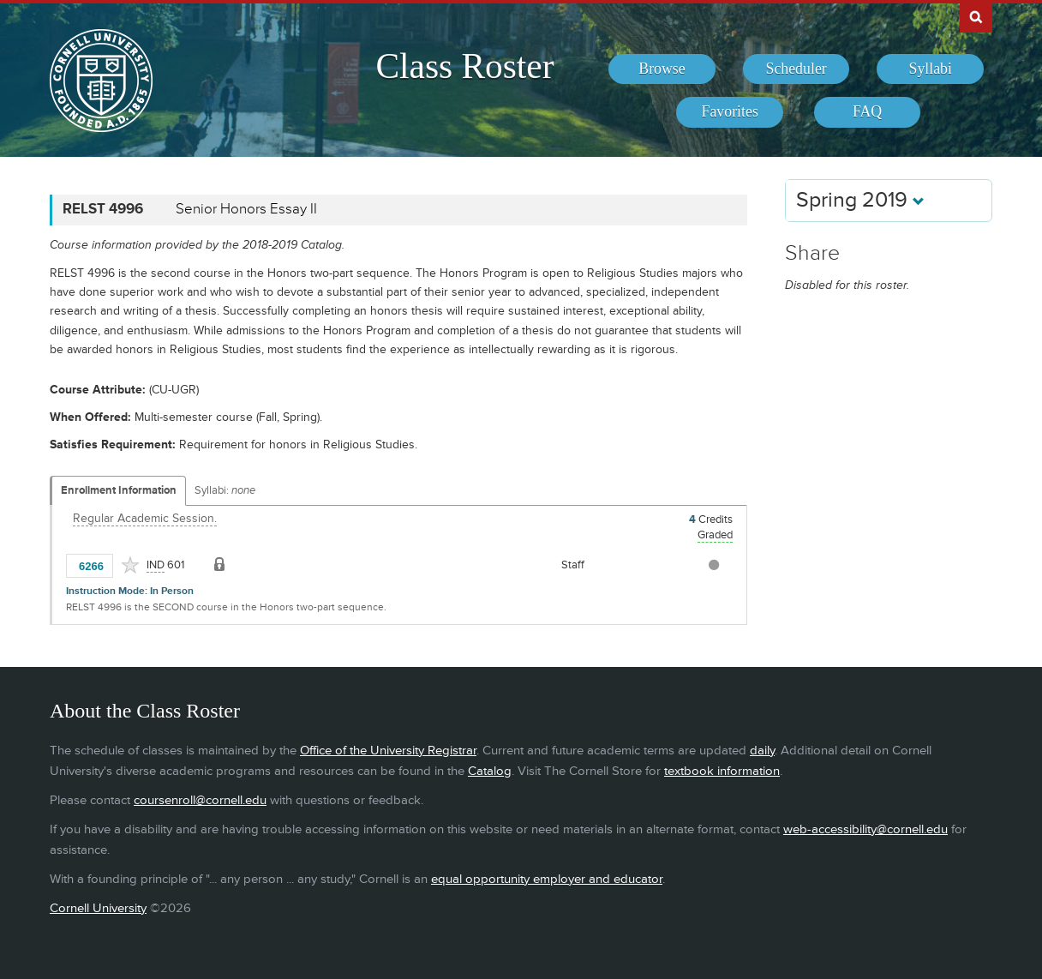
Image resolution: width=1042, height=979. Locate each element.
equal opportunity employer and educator (546, 879)
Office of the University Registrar (388, 750)
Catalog (490, 771)
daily (762, 750)
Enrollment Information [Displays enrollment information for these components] (119, 490)
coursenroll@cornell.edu (200, 800)
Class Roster (464, 66)
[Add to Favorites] (130, 565)
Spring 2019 (860, 200)
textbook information (722, 771)
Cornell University (98, 908)
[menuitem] (662, 69)
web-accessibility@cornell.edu (865, 829)
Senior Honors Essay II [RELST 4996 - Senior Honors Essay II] (246, 209)
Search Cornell (976, 16)
